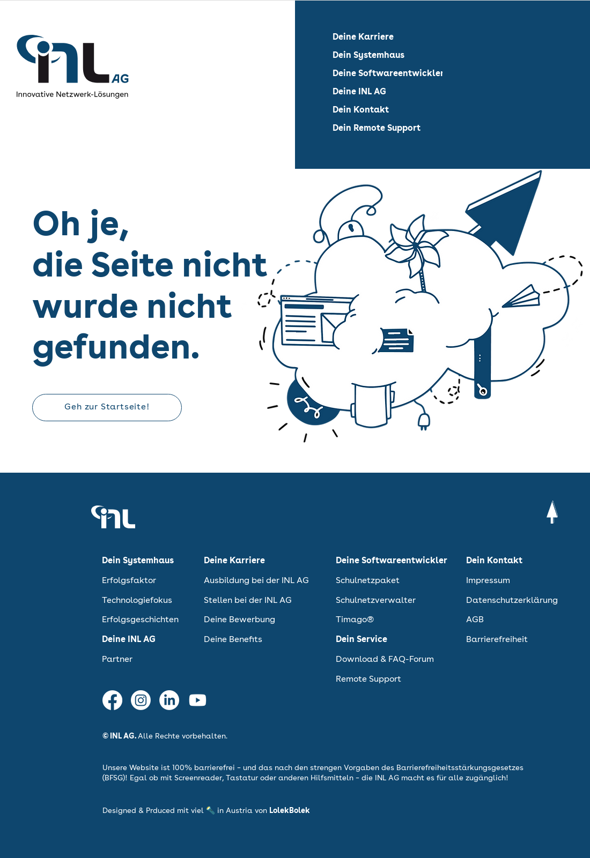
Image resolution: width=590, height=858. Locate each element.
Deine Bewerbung (239, 620)
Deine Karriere (363, 37)
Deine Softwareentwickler (388, 74)
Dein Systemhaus (368, 55)
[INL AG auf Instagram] (141, 700)
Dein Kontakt (361, 110)
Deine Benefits (233, 640)
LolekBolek (289, 811)
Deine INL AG (359, 92)
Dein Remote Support (377, 128)
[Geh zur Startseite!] (107, 407)
